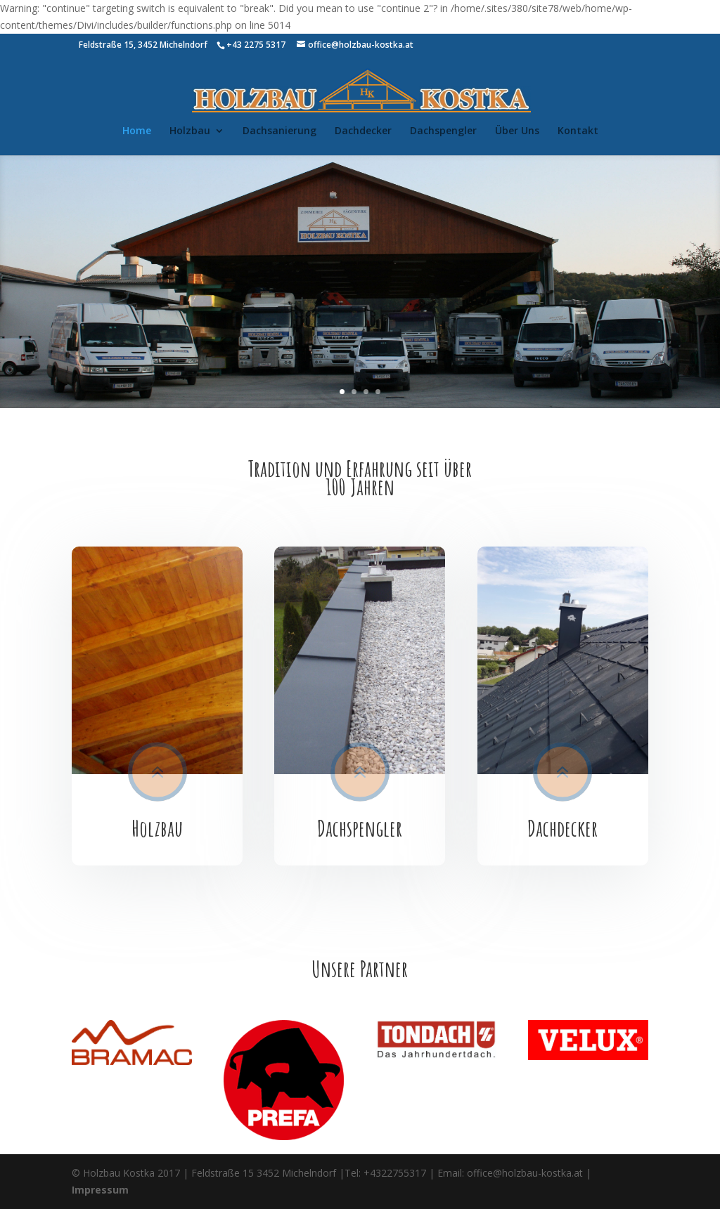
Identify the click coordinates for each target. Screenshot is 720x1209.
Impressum (100, 1189)
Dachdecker (363, 131)
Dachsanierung (279, 131)
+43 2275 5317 (255, 45)
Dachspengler (443, 131)
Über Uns (517, 131)
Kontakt (578, 131)
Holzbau (189, 131)
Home (136, 131)
